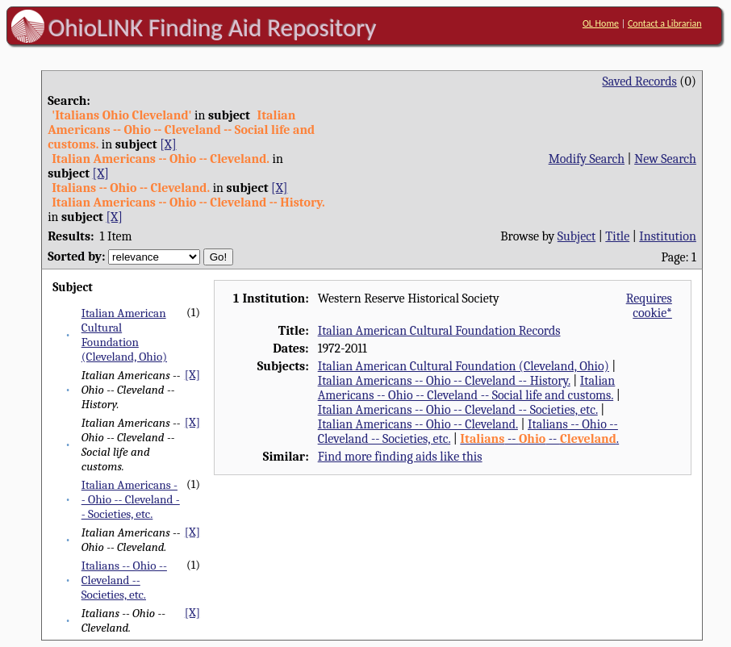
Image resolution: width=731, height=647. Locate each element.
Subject (576, 236)
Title (617, 236)
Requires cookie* (649, 305)
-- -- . (539, 439)
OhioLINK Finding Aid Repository (212, 27)
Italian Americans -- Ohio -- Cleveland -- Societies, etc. (130, 499)
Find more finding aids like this (400, 456)
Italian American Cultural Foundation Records (439, 331)
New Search (665, 159)
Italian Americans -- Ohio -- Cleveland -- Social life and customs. (467, 388)
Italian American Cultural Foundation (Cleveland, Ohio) (124, 335)
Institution (667, 236)
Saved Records (640, 81)
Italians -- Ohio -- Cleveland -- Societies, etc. (124, 580)
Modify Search (586, 159)
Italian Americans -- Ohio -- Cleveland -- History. (444, 381)
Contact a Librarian (665, 23)
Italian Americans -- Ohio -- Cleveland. (418, 424)
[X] (168, 144)
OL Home (601, 23)
